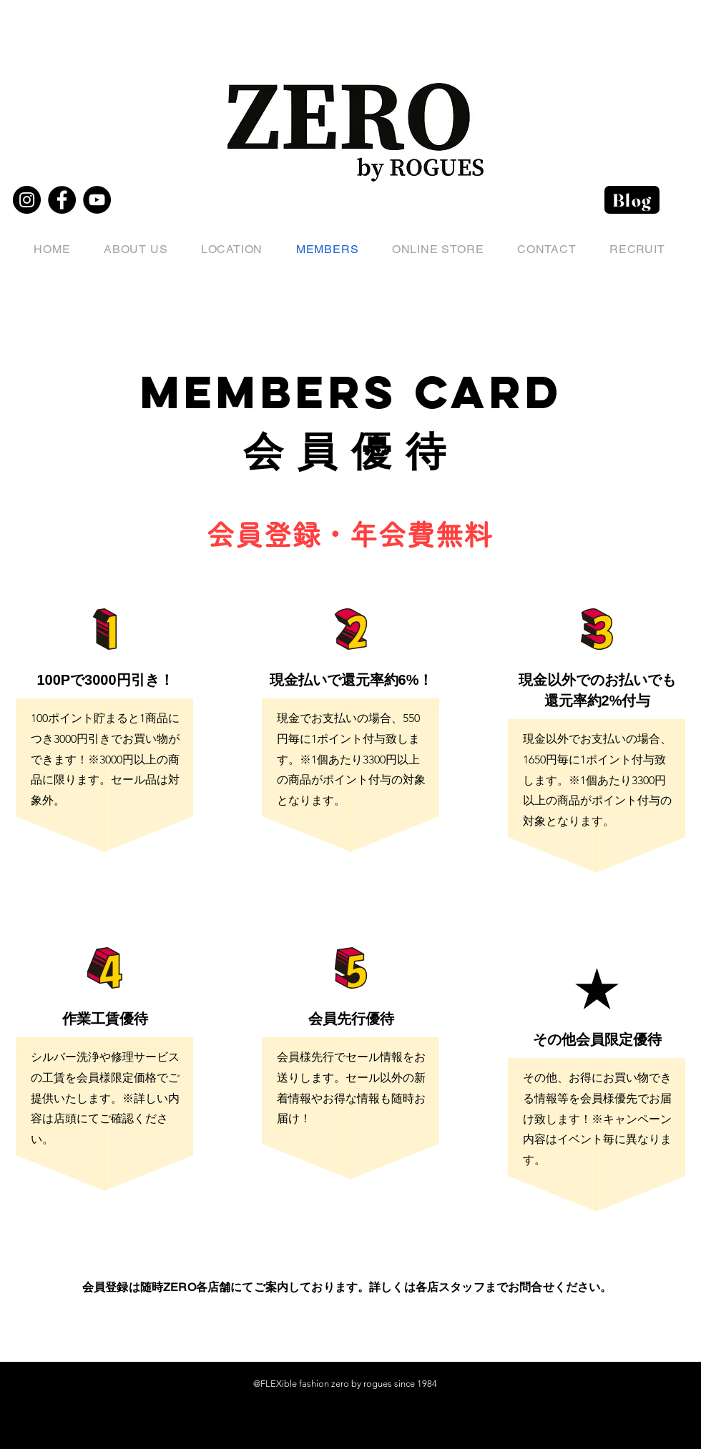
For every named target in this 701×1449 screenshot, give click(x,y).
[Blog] (632, 200)
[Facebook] (62, 200)
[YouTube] (97, 200)
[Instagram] (27, 200)
